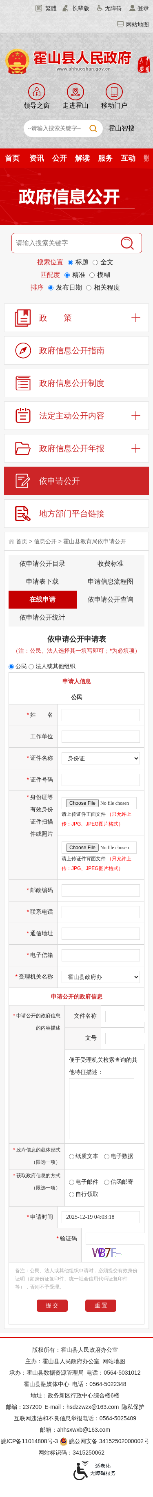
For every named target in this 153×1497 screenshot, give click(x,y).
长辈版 (80, 8)
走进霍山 (75, 105)
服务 (105, 158)
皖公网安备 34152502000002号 (105, 1441)
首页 (12, 158)
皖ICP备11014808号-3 (29, 1441)
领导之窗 (37, 105)
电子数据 (118, 1156)
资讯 (36, 158)
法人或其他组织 (52, 666)
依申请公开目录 (42, 563)
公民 (18, 666)
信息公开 (45, 541)
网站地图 (137, 24)
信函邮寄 (118, 1181)
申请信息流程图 (110, 581)
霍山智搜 (122, 128)
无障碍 (113, 8)
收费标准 (111, 563)
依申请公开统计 (42, 617)
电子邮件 (83, 1181)
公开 (59, 158)
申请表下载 (42, 581)
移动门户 (114, 105)
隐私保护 (133, 1407)
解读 (82, 158)
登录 (143, 8)
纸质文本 (83, 1156)
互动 (128, 158)
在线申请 (42, 599)
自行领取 (83, 1194)
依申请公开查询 (110, 599)
